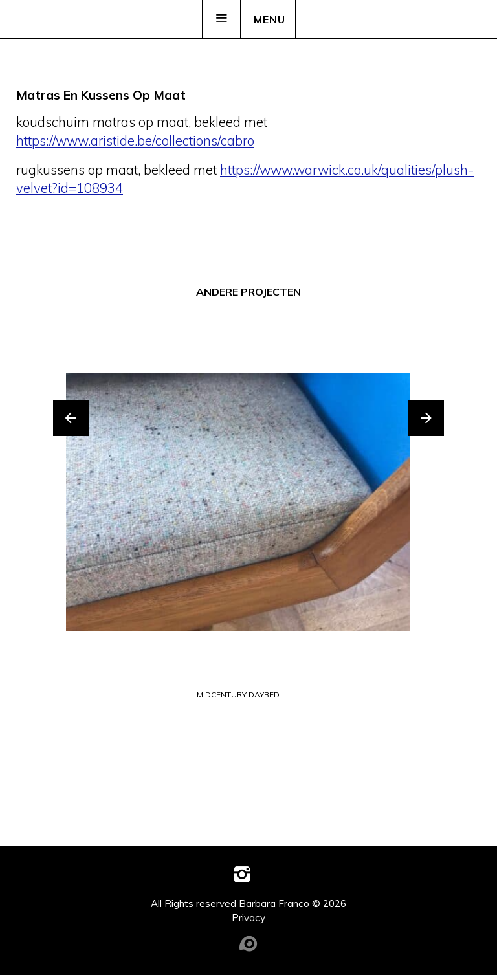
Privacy (248, 918)
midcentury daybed (238, 694)
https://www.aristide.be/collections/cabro (135, 141)
